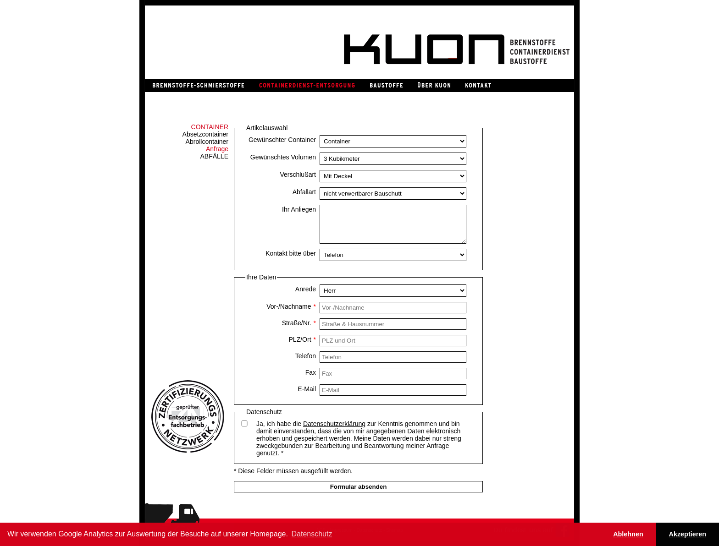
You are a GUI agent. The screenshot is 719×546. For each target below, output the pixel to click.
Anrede (305, 289)
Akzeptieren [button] (688, 534)
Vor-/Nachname (291, 306)
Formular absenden (358, 486)
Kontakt (478, 85)
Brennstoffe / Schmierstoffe (198, 85)
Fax (310, 372)
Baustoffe (386, 85)
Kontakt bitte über (290, 253)
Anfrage (217, 149)
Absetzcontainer (205, 134)
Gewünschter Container (282, 139)
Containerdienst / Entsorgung (306, 85)
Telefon (305, 356)
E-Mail (307, 389)
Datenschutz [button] (312, 534)
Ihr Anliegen (299, 209)
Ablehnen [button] (628, 534)
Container (209, 127)
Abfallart (304, 192)
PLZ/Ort (302, 339)
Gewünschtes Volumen (283, 157)
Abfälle (214, 156)
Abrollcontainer (207, 141)
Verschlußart (298, 174)
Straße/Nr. (299, 323)
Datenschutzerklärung (334, 423)
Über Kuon (434, 85)
